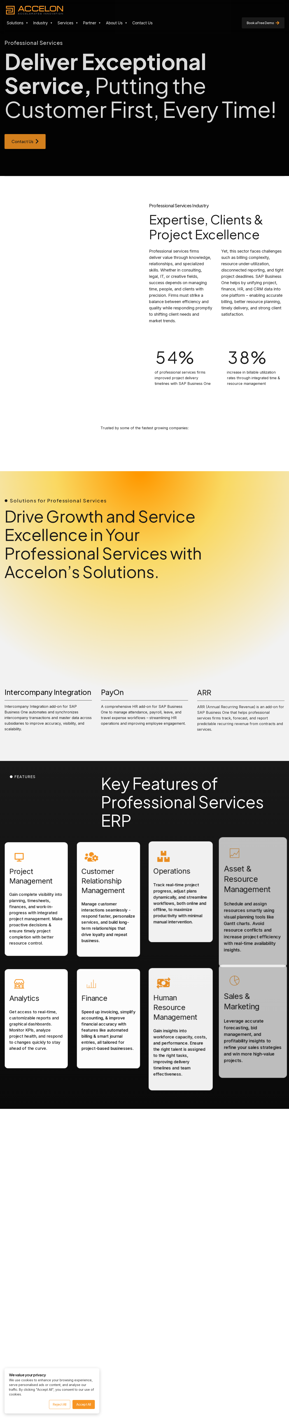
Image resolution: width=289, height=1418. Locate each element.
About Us (117, 22)
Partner (92, 22)
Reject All (59, 1404)
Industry (43, 22)
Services (68, 22)
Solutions (18, 22)
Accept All (83, 1404)
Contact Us (142, 23)
